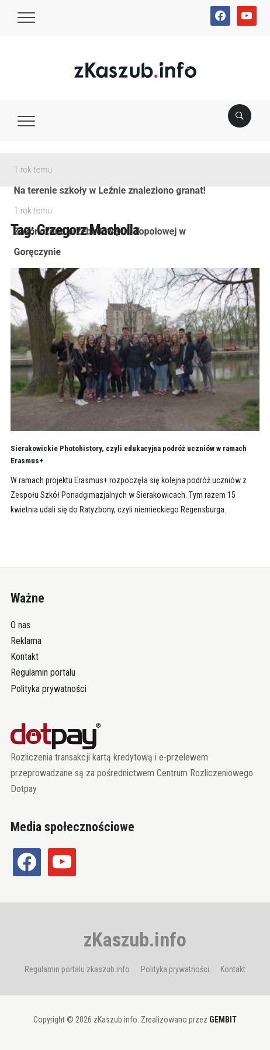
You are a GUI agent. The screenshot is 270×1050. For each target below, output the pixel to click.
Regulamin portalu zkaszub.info (77, 969)
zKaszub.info (135, 939)
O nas (20, 625)
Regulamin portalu (43, 672)
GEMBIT (223, 1019)
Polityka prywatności (48, 688)
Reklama (26, 640)
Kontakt (25, 656)
